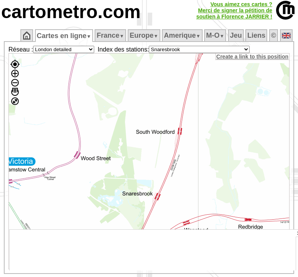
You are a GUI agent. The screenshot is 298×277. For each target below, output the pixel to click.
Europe (144, 35)
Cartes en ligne (64, 36)
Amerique (183, 35)
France (111, 35)
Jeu (236, 35)
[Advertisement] (153, 250)
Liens (257, 35)
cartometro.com (71, 12)
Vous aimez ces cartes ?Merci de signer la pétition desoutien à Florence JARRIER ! (234, 10)
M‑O (216, 35)
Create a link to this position (253, 56)
